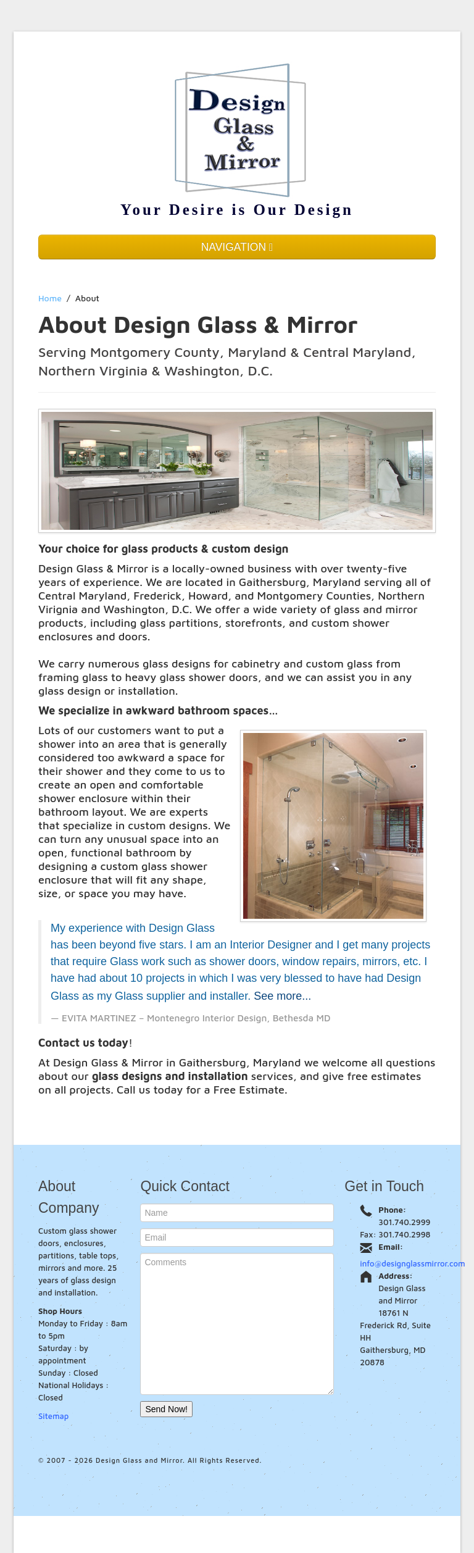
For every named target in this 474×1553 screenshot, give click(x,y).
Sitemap (53, 1416)
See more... (282, 996)
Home (50, 298)
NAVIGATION (237, 247)
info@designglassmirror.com (412, 1263)
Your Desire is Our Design (237, 209)
